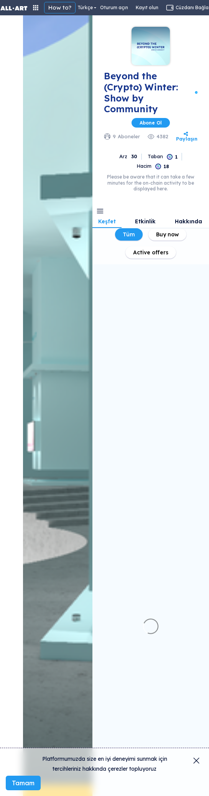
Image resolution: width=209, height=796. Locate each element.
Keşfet (107, 222)
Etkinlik (145, 222)
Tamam (23, 783)
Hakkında (188, 222)
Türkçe (85, 7)
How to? (59, 7)
